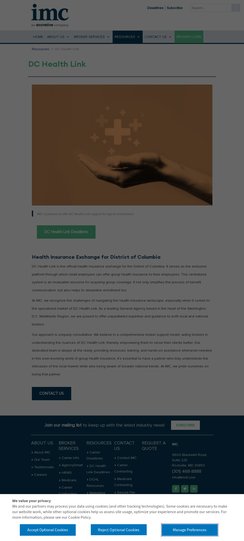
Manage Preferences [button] (189, 530)
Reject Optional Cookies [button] (118, 529)
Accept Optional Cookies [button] (47, 530)
